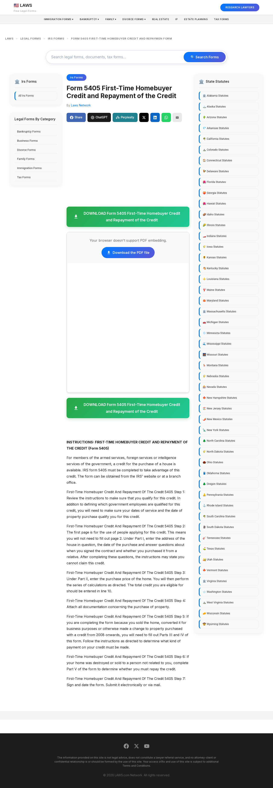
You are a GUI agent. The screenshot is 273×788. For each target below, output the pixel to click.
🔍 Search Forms (204, 57)
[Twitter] (136, 747)
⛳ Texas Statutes (214, 548)
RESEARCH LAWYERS (239, 7)
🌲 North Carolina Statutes (219, 440)
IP (177, 19)
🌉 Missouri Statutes (215, 354)
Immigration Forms (29, 168)
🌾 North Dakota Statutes (218, 451)
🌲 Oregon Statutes (214, 483)
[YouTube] (146, 747)
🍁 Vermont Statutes (215, 570)
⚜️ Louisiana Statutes (216, 279)
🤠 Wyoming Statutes (216, 624)
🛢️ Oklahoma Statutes (216, 473)
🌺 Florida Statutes (214, 182)
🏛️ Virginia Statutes (215, 581)
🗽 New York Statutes (216, 430)
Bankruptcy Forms (29, 131)
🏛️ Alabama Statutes (215, 95)
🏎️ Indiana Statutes (215, 236)
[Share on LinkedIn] (155, 117)
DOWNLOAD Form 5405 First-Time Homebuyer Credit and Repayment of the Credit (126, 216)
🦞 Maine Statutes (214, 289)
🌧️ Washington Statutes (217, 591)
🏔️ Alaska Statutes (214, 106)
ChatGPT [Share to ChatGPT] (99, 117)
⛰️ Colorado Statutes (216, 149)
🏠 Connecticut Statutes (217, 160)
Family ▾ (110, 19)
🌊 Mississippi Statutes (217, 343)
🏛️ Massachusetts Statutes (219, 311)
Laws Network (81, 105)
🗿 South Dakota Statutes (218, 527)
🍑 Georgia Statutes (215, 192)
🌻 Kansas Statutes (215, 257)
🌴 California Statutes (216, 138)
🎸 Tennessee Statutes (217, 538)
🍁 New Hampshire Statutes (220, 397)
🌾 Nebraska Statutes (216, 376)
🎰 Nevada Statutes (215, 386)
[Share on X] (144, 117)
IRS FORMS (56, 38)
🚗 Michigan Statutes (216, 322)
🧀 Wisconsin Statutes (216, 613)
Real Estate (161, 19)
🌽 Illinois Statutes (214, 225)
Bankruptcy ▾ (88, 19)
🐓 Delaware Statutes (216, 171)
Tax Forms (223, 19)
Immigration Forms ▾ (56, 19)
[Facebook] (126, 747)
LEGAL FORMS (30, 38)
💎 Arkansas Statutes (216, 128)
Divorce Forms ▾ (134, 19)
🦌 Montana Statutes (215, 365)
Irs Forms (76, 77)
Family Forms (26, 158)
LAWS (9, 38)
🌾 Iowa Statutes (213, 246)
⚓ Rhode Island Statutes (218, 505)
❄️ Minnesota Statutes (216, 333)
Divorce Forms (26, 149)
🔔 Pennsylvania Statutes (218, 494)
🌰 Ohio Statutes (213, 462)
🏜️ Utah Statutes (213, 559)
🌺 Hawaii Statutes (214, 203)
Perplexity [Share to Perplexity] (125, 117)
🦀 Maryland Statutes (216, 300)
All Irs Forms (26, 95)
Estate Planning (197, 19)
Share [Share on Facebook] (76, 117)
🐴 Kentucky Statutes (216, 268)
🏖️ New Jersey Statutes (217, 408)
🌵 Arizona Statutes (215, 117)
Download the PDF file (128, 252)
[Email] (177, 117)
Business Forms (27, 140)
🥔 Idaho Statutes (213, 214)
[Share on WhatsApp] (166, 117)
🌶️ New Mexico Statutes (217, 419)
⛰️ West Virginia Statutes (218, 602)
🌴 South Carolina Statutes (219, 516)
